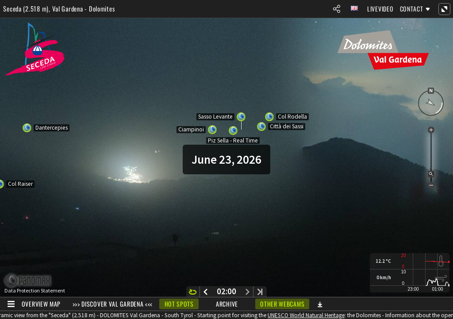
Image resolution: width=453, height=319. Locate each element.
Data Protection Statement (34, 290)
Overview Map (41, 303)
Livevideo (380, 8)
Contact (411, 8)
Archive (227, 303)
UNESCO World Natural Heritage (308, 315)
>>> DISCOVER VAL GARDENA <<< (113, 303)
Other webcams (282, 303)
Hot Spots (179, 303)
